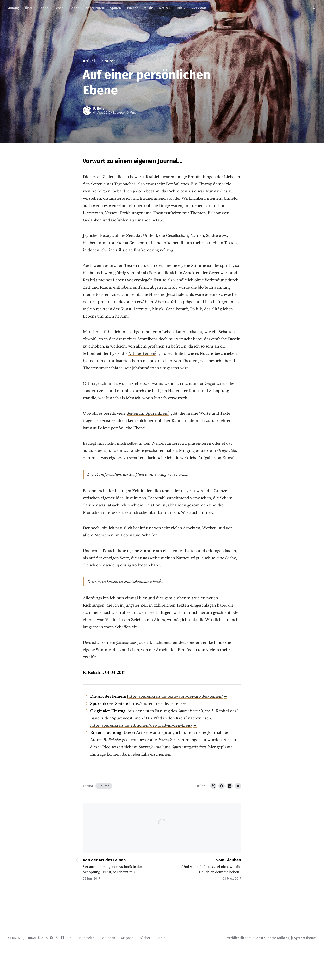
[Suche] (314, 8)
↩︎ (225, 696)
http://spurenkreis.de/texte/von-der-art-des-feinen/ (175, 696)
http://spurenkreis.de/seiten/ (155, 703)
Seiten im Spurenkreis (147, 413)
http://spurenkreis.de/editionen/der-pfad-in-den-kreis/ (141, 725)
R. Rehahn (100, 108)
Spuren (104, 786)
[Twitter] (213, 786)
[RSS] (51, 938)
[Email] (238, 786)
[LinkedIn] (230, 786)
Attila (281, 938)
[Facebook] (221, 786)
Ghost (259, 938)
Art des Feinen (141, 353)
